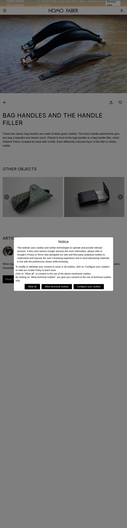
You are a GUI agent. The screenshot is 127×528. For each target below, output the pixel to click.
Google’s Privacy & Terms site (32, 254)
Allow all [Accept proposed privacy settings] (32, 286)
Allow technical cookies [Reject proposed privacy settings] (57, 286)
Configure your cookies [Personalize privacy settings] (89, 286)
